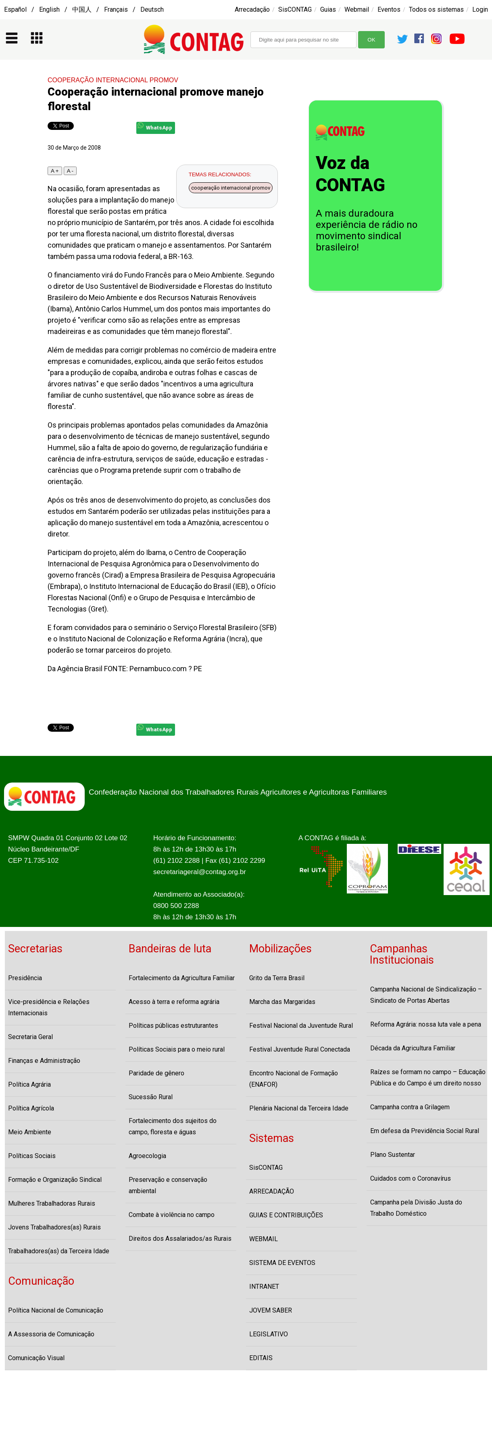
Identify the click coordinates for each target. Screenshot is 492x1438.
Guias (328, 9)
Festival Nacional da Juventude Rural (301, 1025)
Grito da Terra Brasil (276, 978)
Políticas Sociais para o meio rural (177, 1049)
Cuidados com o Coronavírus (410, 1178)
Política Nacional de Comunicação (55, 1310)
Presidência (25, 978)
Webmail (356, 9)
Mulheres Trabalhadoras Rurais (51, 1203)
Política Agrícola (31, 1108)
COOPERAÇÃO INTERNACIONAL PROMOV (113, 80)
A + (55, 171)
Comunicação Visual (36, 1358)
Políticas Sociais (32, 1156)
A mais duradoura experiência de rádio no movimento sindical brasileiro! (366, 230)
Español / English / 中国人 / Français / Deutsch (84, 9)
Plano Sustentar (392, 1154)
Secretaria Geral (30, 1037)
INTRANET (264, 1286)
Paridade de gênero (156, 1073)
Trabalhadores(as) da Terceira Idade (58, 1251)
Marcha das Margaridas (282, 1002)
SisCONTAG (295, 9)
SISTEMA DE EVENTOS (282, 1263)
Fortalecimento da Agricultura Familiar (182, 978)
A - (70, 171)
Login (480, 9)
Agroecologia (147, 1156)
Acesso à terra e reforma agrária (174, 1002)
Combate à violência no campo (172, 1215)
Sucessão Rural (151, 1097)
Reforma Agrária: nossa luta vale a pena (425, 1024)
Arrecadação (252, 9)
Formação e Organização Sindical (55, 1179)
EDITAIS (261, 1358)
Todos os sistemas (436, 9)
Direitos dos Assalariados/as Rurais (180, 1238)
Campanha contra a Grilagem (410, 1107)
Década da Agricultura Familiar (412, 1048)
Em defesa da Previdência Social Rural (424, 1131)
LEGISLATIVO (268, 1334)
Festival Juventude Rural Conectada (299, 1049)
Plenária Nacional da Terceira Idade (298, 1108)
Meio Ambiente (29, 1132)
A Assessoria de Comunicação (51, 1334)
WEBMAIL (263, 1239)
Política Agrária (29, 1084)
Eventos (388, 9)
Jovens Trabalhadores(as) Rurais (54, 1227)
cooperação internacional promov (230, 188)
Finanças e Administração (44, 1060)
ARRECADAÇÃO (271, 1191)
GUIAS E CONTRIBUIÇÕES (286, 1215)
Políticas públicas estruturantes (173, 1025)
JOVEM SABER (270, 1310)
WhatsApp (155, 126)
